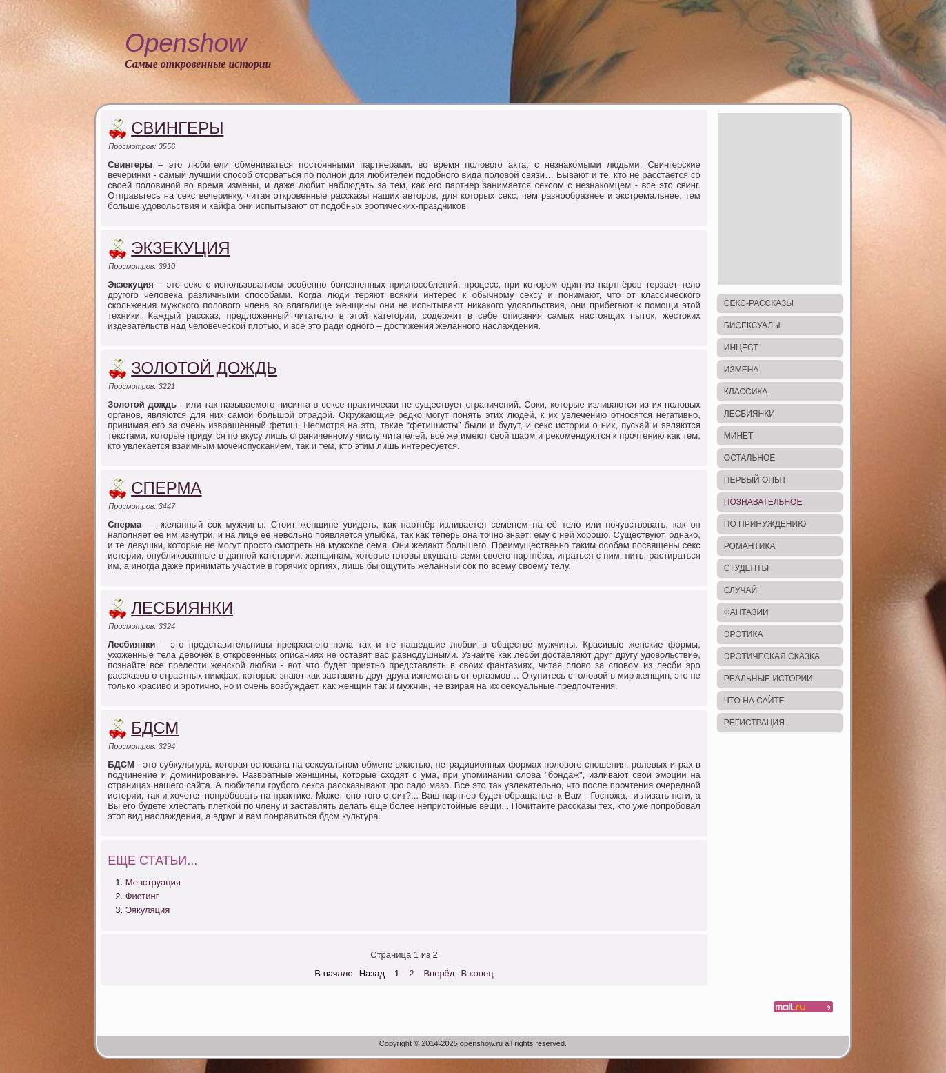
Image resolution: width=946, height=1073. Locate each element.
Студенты (746, 568)
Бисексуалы (752, 325)
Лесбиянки (182, 608)
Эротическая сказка (772, 656)
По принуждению (765, 524)
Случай (740, 590)
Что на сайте (754, 700)
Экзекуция (180, 248)
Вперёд (438, 973)
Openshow (186, 43)
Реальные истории (768, 678)
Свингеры (177, 128)
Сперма (166, 488)
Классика (746, 392)
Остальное (750, 458)
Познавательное (763, 502)
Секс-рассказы (759, 303)
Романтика (750, 546)
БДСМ (155, 728)
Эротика (743, 634)
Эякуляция (147, 910)
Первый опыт (755, 480)
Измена (741, 369)
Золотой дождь (204, 368)
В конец (477, 973)
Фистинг (142, 896)
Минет (739, 436)
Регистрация (754, 723)
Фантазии (746, 612)
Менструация (153, 882)
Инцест (741, 347)
